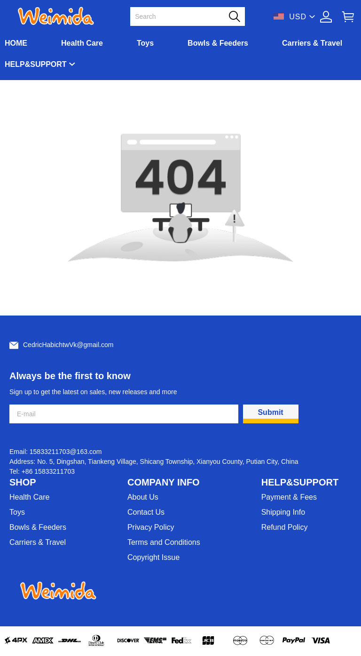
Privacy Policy (150, 527)
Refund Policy (284, 527)
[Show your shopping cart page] (348, 17)
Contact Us (146, 512)
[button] (234, 16)
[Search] (182, 16)
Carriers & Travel (312, 43)
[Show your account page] (326, 17)
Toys (145, 43)
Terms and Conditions (163, 542)
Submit (270, 412)
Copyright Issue (153, 557)
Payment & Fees (289, 497)
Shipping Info (283, 512)
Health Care (82, 43)
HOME (16, 43)
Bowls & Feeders (218, 43)
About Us (142, 497)
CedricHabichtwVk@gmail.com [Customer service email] (68, 344)
